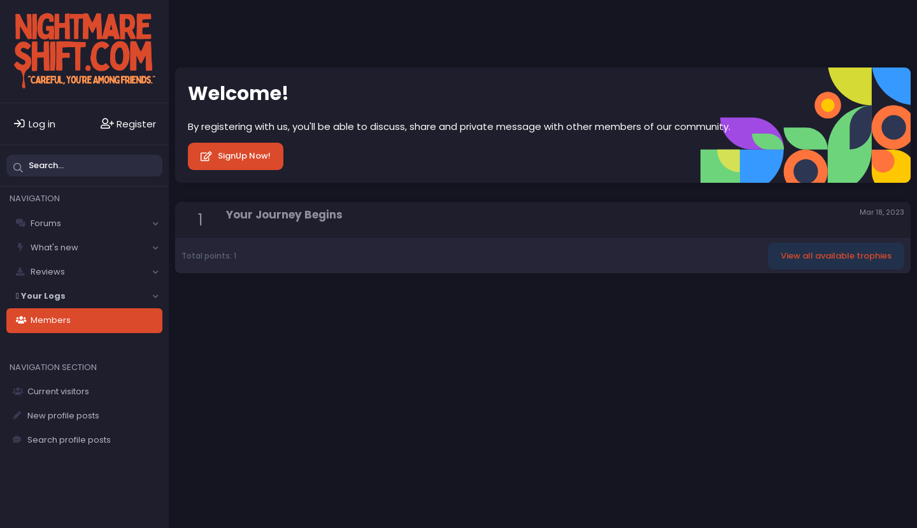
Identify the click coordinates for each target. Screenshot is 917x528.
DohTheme (891, 310)
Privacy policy (454, 301)
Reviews (48, 272)
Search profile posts (69, 440)
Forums (46, 223)
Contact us (315, 301)
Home (533, 301)
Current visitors (58, 391)
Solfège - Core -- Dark (230, 301)
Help (501, 301)
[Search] (84, 165)
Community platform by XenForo (801, 300)
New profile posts (63, 416)
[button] (155, 223)
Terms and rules (381, 301)
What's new (54, 247)
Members (51, 320)
